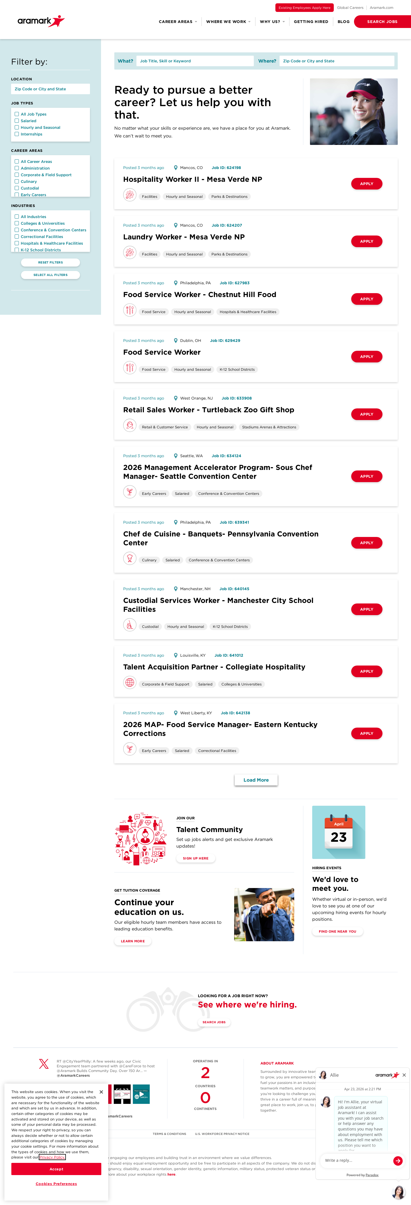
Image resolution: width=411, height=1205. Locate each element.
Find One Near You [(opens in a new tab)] (337, 931)
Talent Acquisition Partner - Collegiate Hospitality (214, 666)
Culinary (26, 181)
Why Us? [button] (272, 21)
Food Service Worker (162, 352)
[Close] (101, 1092)
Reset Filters (50, 262)
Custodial (27, 188)
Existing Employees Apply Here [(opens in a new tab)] (304, 8)
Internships (28, 134)
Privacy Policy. (52, 1157)
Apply (367, 183)
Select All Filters (50, 275)
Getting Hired (311, 21)
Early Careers (30, 195)
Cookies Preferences (56, 1183)
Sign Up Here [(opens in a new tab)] (196, 858)
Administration (32, 168)
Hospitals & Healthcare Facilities (49, 243)
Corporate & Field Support (43, 175)
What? (125, 61)
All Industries (30, 216)
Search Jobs (217, 1022)
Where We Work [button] (228, 21)
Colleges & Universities (40, 223)
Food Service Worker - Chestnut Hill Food (199, 294)
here (171, 1174)
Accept (56, 1169)
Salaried (25, 121)
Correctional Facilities (39, 236)
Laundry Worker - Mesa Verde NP (184, 236)
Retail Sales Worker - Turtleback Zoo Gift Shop (208, 409)
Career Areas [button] (178, 21)
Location (21, 79)
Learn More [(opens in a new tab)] (133, 941)
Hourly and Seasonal (37, 127)
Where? (267, 61)
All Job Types (30, 114)
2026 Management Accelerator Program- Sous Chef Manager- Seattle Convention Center (217, 471)
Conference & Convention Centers (50, 230)
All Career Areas (33, 161)
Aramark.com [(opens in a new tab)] (381, 8)
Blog (344, 21)
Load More (256, 780)
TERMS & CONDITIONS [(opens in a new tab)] (169, 1134)
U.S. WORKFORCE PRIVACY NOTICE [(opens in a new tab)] (222, 1134)
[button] (373, 21)
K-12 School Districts (38, 250)
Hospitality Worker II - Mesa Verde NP (192, 179)
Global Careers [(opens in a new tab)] (350, 8)
